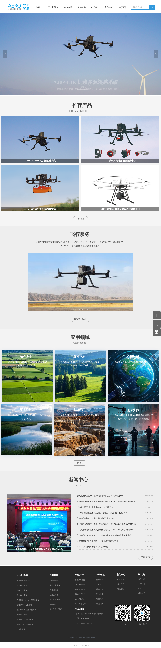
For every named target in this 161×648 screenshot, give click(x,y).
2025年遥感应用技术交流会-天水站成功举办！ (96, 508)
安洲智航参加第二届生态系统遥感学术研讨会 (95, 519)
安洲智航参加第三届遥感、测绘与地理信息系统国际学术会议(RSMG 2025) (107, 525)
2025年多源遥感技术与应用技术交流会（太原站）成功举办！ (102, 513)
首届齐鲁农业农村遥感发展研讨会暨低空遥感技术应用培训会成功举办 (106, 502)
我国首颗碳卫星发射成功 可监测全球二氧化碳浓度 (97, 542)
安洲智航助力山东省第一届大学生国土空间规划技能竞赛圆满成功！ (105, 536)
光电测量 (68, 7)
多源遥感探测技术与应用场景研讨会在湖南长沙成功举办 (100, 497)
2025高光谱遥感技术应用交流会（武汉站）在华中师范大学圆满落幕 (105, 530)
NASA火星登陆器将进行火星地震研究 (92, 547)
